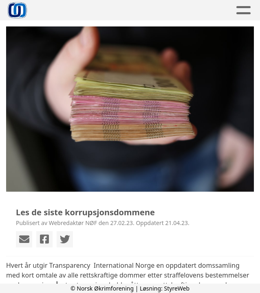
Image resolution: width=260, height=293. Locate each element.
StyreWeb (177, 288)
